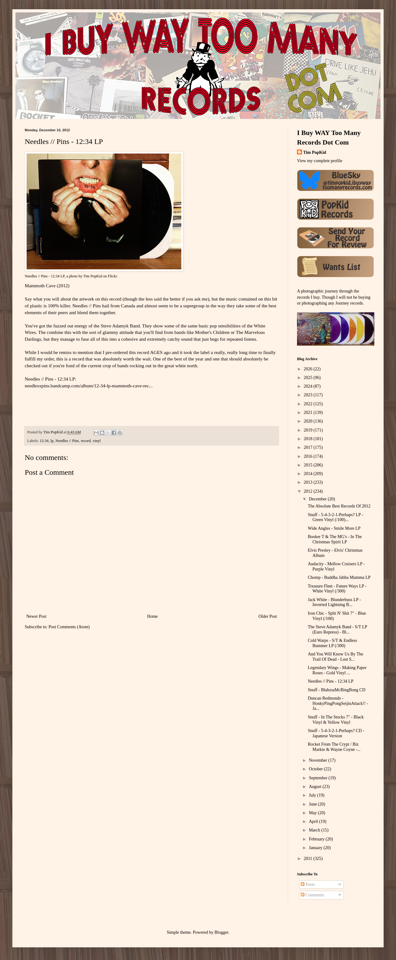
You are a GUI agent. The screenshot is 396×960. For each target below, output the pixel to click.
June (313, 804)
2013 (309, 482)
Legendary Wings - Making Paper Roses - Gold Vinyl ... (337, 670)
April (314, 821)
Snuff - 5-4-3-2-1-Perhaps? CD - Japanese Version (336, 733)
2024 (309, 386)
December (318, 499)
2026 (309, 369)
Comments (312, 895)
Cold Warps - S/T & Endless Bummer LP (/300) (332, 643)
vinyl (97, 441)
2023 (309, 395)
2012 (309, 491)
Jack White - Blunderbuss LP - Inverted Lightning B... (334, 602)
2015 (309, 465)
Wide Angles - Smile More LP (334, 528)
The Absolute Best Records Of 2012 (339, 506)
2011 (308, 858)
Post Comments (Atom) (69, 627)
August (315, 786)
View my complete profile (319, 160)
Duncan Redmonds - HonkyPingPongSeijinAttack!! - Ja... (338, 703)
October (316, 769)
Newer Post (36, 616)
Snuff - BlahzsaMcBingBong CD (336, 690)
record (86, 441)
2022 (309, 404)
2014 (309, 473)
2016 (309, 456)
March (315, 830)
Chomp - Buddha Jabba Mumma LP (339, 577)
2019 (309, 430)
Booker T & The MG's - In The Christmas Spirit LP (335, 539)
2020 (309, 421)
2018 (309, 438)
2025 (309, 377)
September (318, 778)
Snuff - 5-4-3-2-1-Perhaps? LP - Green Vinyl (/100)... (335, 517)
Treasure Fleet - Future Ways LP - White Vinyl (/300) (337, 589)
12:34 (44, 441)
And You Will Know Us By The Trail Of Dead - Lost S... (335, 657)
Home (152, 616)
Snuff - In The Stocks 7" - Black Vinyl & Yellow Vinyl (336, 720)
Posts (308, 884)
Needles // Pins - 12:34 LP (44, 276)
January (316, 847)
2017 (309, 447)
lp (52, 441)
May (313, 813)
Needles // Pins (67, 441)
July (313, 795)
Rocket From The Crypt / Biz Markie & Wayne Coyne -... (334, 747)
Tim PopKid (92, 276)
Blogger (221, 932)
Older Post (268, 616)
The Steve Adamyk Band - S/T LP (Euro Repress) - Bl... (337, 629)
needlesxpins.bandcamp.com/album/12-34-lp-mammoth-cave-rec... (89, 385)
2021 (309, 412)
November (318, 760)
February (317, 839)
